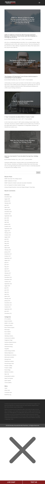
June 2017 (7, 264)
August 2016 (7, 285)
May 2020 (7, 220)
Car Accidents (8, 333)
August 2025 (7, 199)
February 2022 (8, 203)
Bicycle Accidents (8, 321)
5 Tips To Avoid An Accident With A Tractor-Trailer (19, 117)
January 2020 (7, 224)
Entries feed (7, 390)
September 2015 (8, 309)
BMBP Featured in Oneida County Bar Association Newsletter (18, 183)
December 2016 (8, 277)
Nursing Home (8, 359)
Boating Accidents (8, 325)
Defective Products (9, 344)
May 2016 (7, 292)
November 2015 (8, 305)
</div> (10, 478)
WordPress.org (8, 394)
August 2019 (7, 230)
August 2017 (7, 260)
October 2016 (8, 281)
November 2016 (8, 279)
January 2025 (7, 201)
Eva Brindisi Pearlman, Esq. (12, 39)
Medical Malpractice (9, 353)
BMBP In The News (9, 323)
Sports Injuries (8, 380)
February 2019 (8, 232)
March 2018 (7, 247)
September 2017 (8, 258)
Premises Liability (8, 365)
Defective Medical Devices (10, 342)
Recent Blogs (7, 370)
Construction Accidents (10, 338)
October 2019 (8, 226)
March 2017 (7, 271)
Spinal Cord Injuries (9, 378)
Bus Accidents (8, 331)
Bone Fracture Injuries (9, 327)
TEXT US (34, 482)
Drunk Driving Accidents (10, 350)
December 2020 (8, 211)
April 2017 (7, 268)
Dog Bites (7, 348)
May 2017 (7, 266)
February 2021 (8, 209)
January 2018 (7, 252)
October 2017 (8, 256)
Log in (6, 388)
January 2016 (7, 300)
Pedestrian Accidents (9, 361)
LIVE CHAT (11, 482)
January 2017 (7, 275)
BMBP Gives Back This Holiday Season (13, 178)
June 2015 (7, 311)
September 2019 (8, 228)
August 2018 (7, 237)
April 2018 (7, 245)
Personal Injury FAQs (9, 363)
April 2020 (7, 222)
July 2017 (6, 262)
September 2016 (8, 283)
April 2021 (7, 205)
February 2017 (8, 273)
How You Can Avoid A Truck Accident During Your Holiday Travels (21, 156)
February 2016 (8, 298)
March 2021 (7, 207)
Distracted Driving (8, 346)
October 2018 (8, 235)
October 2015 (8, 307)
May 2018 (7, 243)
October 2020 (8, 213)
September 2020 (8, 216)
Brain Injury (7, 329)
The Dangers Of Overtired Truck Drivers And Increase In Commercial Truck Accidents (21, 77)
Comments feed (8, 392)
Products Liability (8, 367)
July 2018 (6, 239)
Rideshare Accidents (9, 372)
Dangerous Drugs (8, 340)
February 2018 (8, 249)
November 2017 (8, 254)
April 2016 (7, 294)
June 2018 (7, 241)
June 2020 (7, 218)
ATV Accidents (8, 319)
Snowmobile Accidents (9, 376)
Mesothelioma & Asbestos (10, 355)
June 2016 (7, 290)
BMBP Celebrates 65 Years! (11, 180)
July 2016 (6, 288)
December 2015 (8, 302)
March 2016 (7, 296)
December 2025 (8, 196)
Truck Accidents (28, 39)
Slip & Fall (7, 374)
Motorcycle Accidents (9, 357)
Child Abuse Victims (9, 336)
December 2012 (8, 313)
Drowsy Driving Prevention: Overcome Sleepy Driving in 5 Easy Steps (20, 187)
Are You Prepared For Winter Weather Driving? (15, 185)
